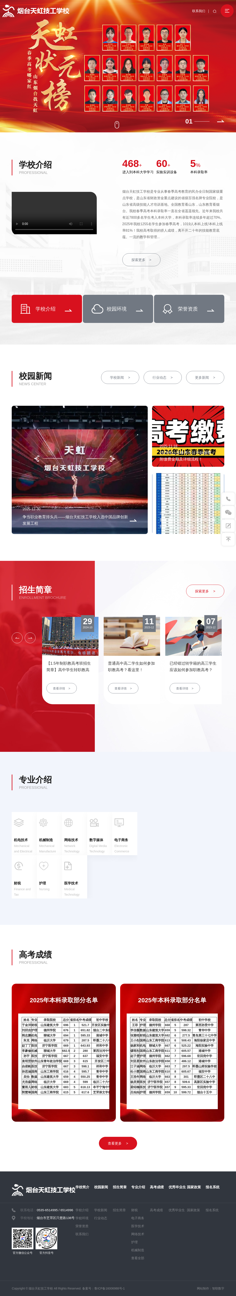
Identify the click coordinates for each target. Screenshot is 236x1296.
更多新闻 (205, 377)
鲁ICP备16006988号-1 (109, 1288)
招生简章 (35, 589)
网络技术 (137, 1234)
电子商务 (137, 1218)
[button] (220, 121)
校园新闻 (35, 376)
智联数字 (218, 1288)
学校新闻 (120, 377)
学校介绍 (35, 164)
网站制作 (203, 1288)
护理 (134, 1242)
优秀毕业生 (177, 1187)
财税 (134, 1210)
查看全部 (137, 1258)
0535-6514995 (47, 1210)
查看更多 (118, 1143)
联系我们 (198, 11)
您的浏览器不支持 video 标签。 (54, 213)
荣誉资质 (81, 1226)
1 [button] (191, 121)
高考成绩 (35, 954)
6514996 (67, 1210)
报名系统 (213, 1187)
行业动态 (162, 377)
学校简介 (82, 1187)
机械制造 (137, 1250)
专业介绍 (35, 779)
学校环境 (81, 1218)
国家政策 (194, 1187)
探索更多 (141, 260)
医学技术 (137, 1226)
